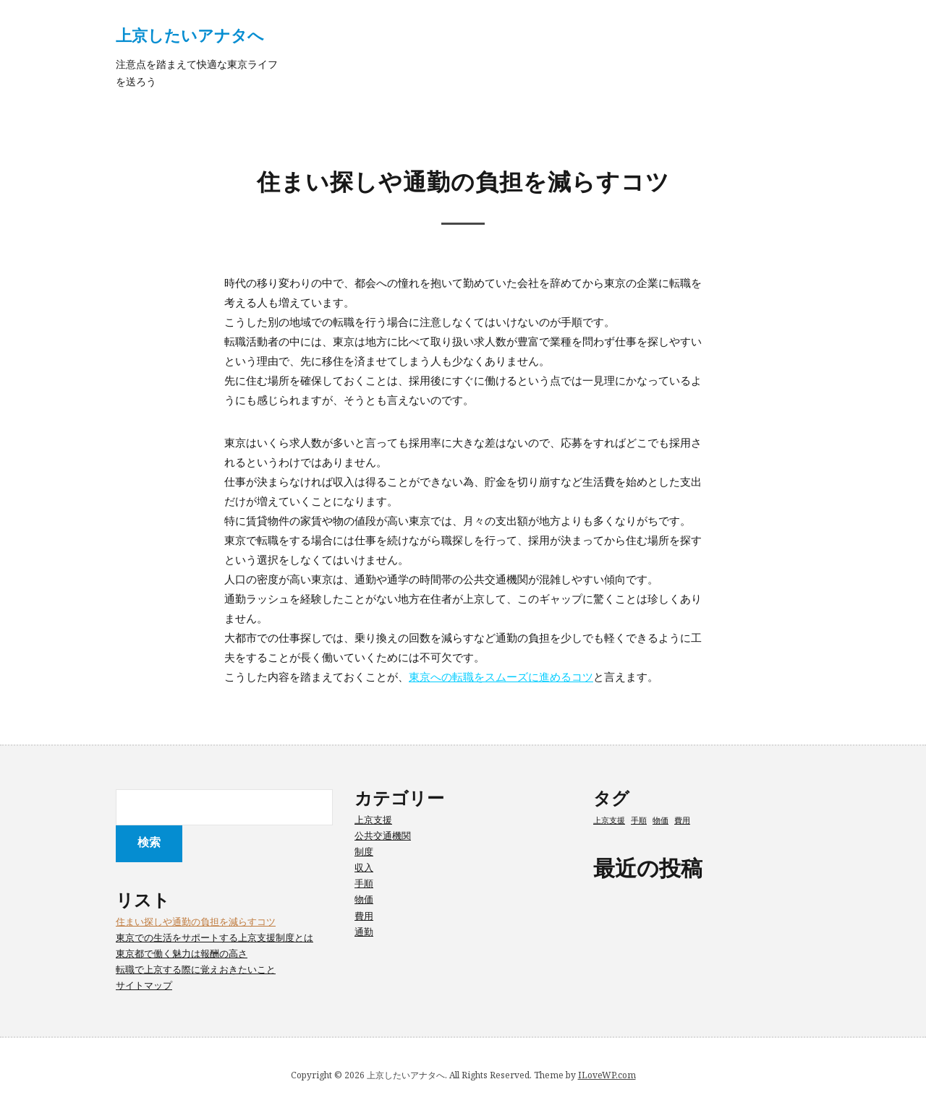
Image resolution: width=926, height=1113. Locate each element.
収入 (363, 867)
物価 (363, 899)
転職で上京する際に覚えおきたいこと (196, 969)
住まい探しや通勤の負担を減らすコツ (196, 921)
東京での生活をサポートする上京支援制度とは (214, 937)
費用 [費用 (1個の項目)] (682, 820)
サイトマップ (144, 985)
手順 (363, 883)
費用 (363, 915)
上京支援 (373, 819)
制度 (363, 851)
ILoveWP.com (607, 1075)
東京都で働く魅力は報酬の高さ (181, 953)
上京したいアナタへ (190, 35)
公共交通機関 (382, 835)
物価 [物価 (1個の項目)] (660, 820)
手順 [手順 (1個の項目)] (639, 820)
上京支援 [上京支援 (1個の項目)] (609, 820)
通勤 (363, 931)
